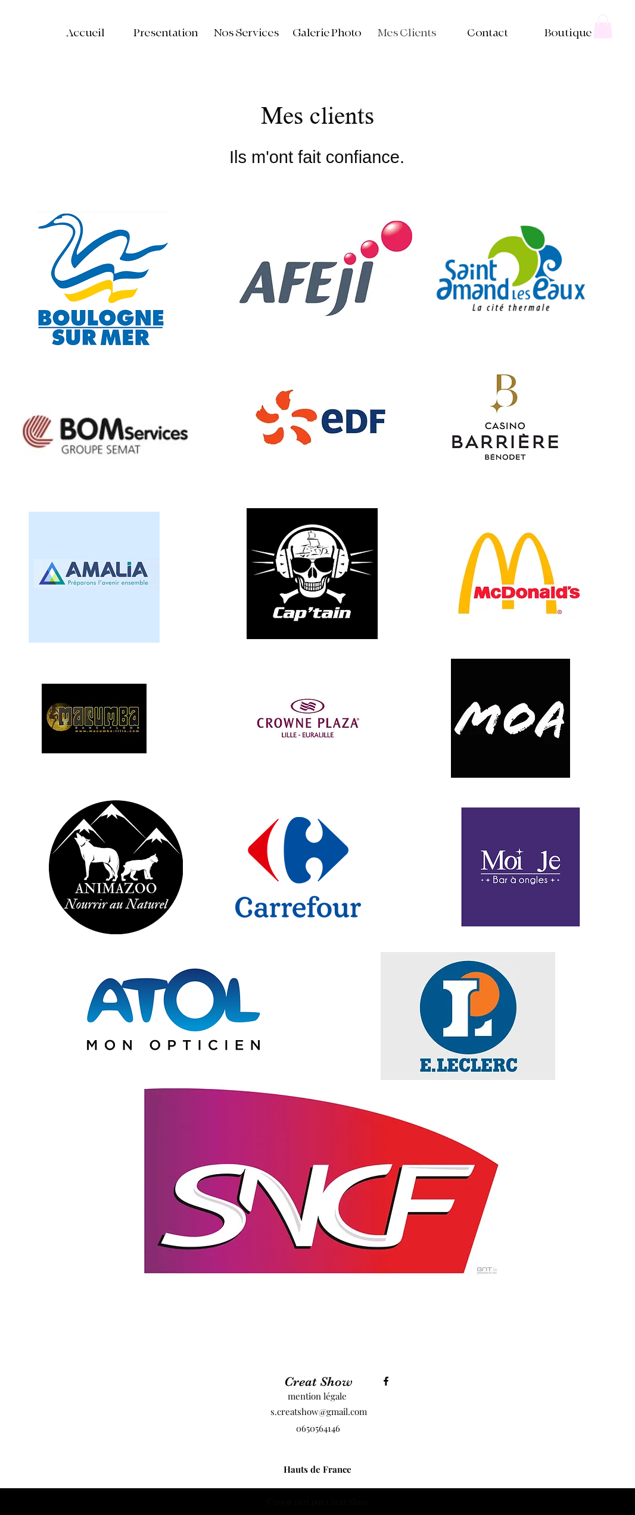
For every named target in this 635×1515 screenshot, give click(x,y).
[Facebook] (386, 1381)
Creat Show (318, 1381)
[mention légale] (317, 1396)
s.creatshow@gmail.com (318, 1411)
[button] (603, 26)
